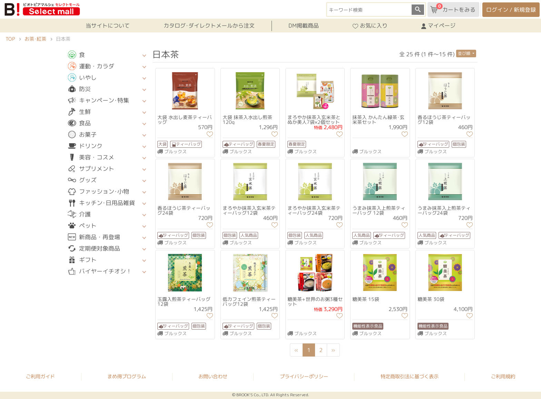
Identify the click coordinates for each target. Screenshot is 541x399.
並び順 (464, 53)
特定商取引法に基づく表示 (410, 376)
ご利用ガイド (40, 376)
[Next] (333, 350)
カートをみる (452, 8)
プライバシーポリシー (304, 376)
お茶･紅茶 (35, 39)
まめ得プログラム (126, 376)
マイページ (438, 26)
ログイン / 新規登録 (511, 9)
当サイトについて (108, 25)
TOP (10, 39)
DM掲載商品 (303, 25)
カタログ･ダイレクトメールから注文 (209, 25)
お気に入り (370, 26)
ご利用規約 (503, 376)
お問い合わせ (212, 376)
